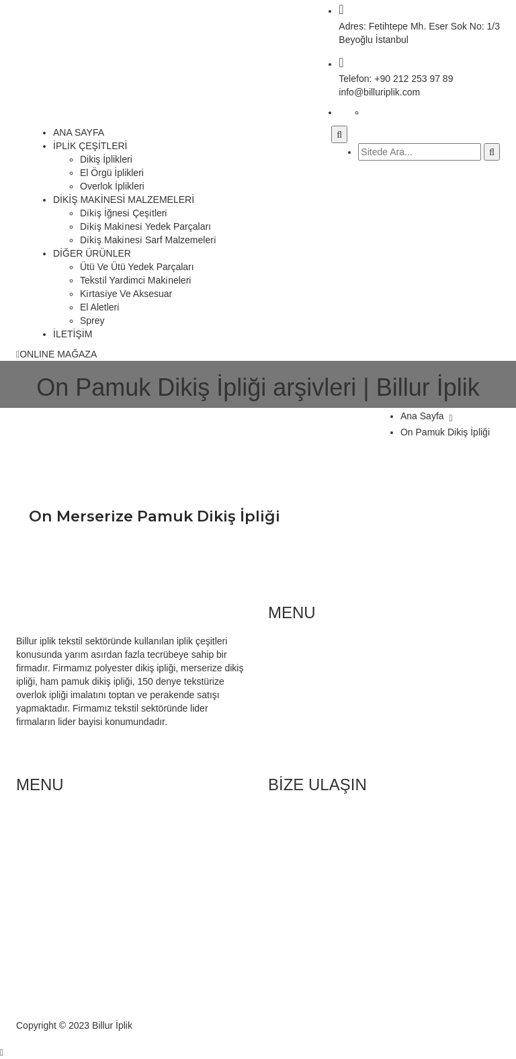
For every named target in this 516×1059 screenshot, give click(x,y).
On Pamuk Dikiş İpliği (445, 432)
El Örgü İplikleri (112, 172)
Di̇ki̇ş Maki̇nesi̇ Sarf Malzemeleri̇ (148, 240)
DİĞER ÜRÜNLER (92, 253)
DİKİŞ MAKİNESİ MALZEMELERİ (123, 199)
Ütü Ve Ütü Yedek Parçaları (137, 266)
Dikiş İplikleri (106, 159)
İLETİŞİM (72, 334)
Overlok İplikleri (112, 186)
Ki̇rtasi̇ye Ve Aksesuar (126, 293)
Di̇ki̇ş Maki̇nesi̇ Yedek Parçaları (145, 226)
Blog (52, 874)
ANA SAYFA (78, 132)
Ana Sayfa (422, 416)
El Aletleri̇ (100, 307)
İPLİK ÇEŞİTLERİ (90, 145)
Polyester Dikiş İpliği (85, 860)
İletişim (58, 901)
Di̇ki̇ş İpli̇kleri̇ (70, 820)
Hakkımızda (68, 887)
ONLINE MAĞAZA (56, 354)
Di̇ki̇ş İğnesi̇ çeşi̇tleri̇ (337, 648)
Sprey (92, 320)
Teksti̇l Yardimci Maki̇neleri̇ (135, 280)
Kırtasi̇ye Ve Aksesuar (341, 715)
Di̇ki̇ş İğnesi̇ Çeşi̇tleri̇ (123, 213)
